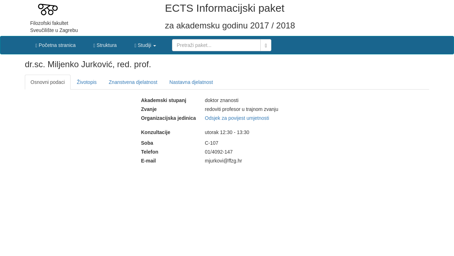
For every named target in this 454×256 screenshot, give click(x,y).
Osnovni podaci (48, 82)
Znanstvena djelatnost (133, 82)
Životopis (87, 82)
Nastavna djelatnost (191, 82)
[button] (145, 43)
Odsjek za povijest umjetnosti (237, 118)
